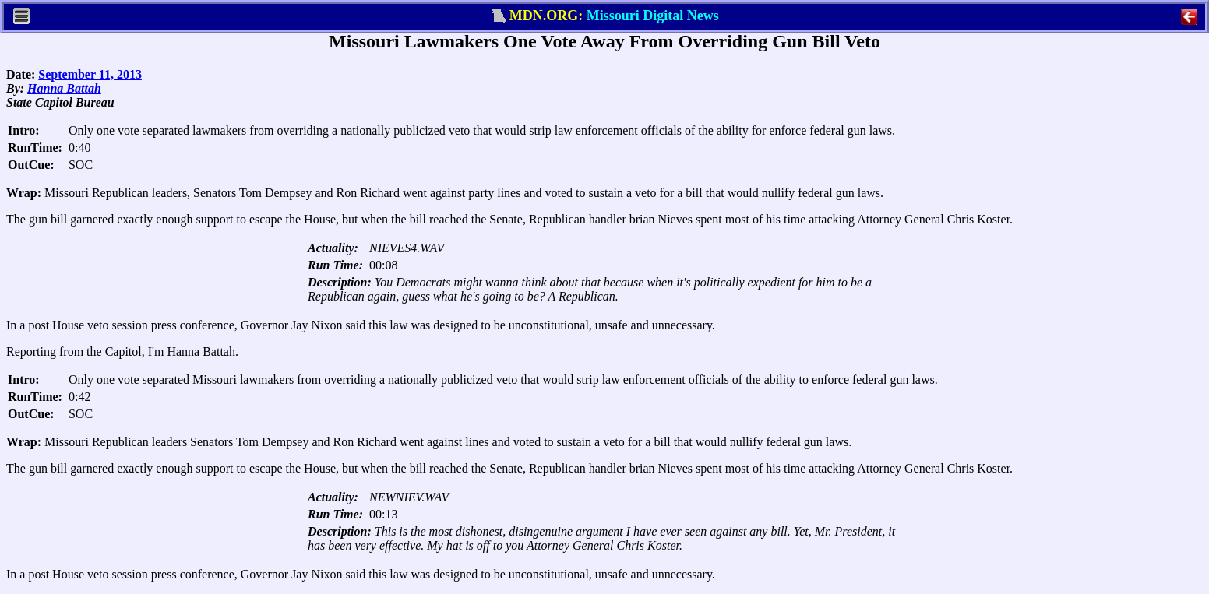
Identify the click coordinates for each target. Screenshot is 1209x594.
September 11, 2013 (90, 74)
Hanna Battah (64, 88)
